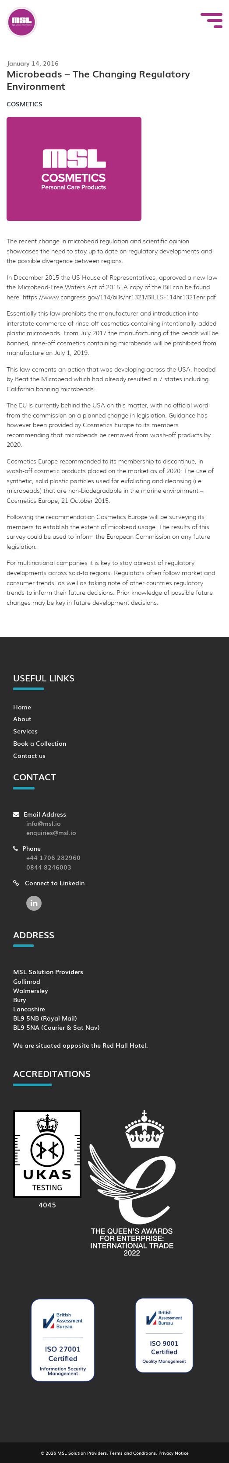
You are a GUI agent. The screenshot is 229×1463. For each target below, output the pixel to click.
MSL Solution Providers (82, 1452)
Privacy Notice (174, 1452)
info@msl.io (43, 823)
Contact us (29, 755)
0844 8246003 (48, 866)
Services (25, 730)
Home (22, 706)
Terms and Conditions (132, 1452)
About (22, 718)
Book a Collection (39, 742)
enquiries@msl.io (51, 832)
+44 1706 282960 (53, 857)
